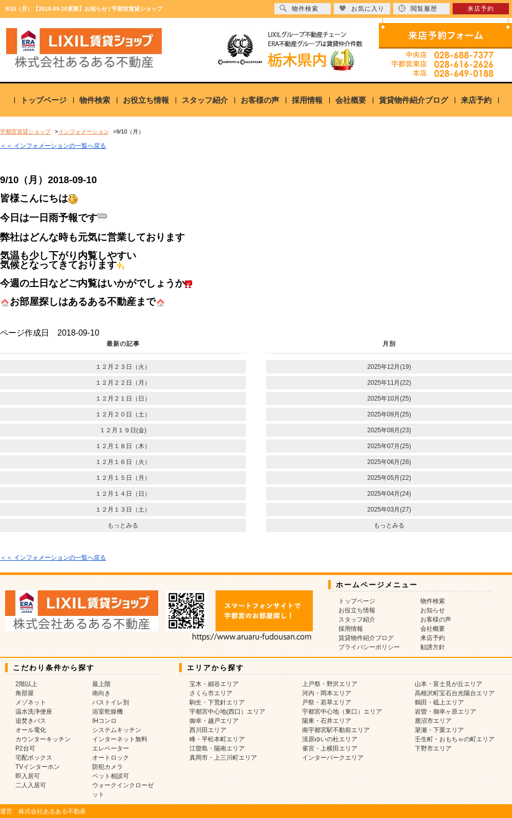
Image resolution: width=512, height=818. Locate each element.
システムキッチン (116, 730)
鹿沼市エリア (433, 720)
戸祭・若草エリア (326, 702)
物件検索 (94, 100)
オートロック (110, 757)
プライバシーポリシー (369, 647)
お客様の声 (260, 100)
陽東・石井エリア (326, 720)
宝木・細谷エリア (214, 684)
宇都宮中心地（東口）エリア (342, 711)
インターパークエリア (333, 757)
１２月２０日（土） (123, 414)
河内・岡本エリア (326, 693)
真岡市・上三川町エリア (223, 757)
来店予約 (476, 100)
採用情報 (307, 100)
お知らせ (432, 610)
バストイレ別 (110, 702)
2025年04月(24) (389, 493)
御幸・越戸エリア (214, 720)
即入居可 (27, 776)
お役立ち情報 (146, 100)
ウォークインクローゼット (123, 790)
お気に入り (362, 8)
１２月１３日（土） (123, 509)
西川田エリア (207, 730)
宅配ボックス (33, 757)
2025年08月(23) (389, 430)
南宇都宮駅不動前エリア (336, 730)
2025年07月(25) (389, 446)
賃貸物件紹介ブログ (413, 100)
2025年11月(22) (389, 382)
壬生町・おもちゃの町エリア (455, 739)
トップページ (43, 100)
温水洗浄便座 (33, 711)
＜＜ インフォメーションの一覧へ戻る (53, 145)
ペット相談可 (110, 776)
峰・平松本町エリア (217, 739)
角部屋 (24, 693)
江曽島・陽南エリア (217, 748)
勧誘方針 (432, 647)
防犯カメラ (107, 766)
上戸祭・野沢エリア (329, 684)
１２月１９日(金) (122, 430)
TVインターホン (37, 766)
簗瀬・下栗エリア (439, 730)
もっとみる (123, 525)
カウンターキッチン (43, 739)
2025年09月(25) (389, 414)
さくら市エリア (210, 693)
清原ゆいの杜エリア (329, 739)
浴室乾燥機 (107, 711)
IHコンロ (104, 720)
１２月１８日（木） (123, 446)
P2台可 (25, 748)
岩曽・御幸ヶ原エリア (445, 711)
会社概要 (350, 100)
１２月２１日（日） (123, 398)
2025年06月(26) (389, 462)
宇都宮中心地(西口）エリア (227, 711)
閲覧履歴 (417, 8)
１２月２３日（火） (123, 366)
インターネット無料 (119, 739)
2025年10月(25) (389, 398)
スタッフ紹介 (205, 100)
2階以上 (26, 684)
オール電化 (30, 730)
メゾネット (30, 702)
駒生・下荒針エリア (217, 702)
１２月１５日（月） (123, 477)
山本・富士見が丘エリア (448, 684)
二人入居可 (30, 785)
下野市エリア (433, 748)
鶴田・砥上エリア (439, 702)
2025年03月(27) (389, 509)
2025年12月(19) (389, 366)
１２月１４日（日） (123, 493)
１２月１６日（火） (123, 462)
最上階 (101, 684)
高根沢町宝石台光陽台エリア (455, 693)
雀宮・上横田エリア (329, 748)
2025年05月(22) (389, 477)
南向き (101, 693)
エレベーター (110, 748)
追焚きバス (30, 720)
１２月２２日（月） (123, 382)
